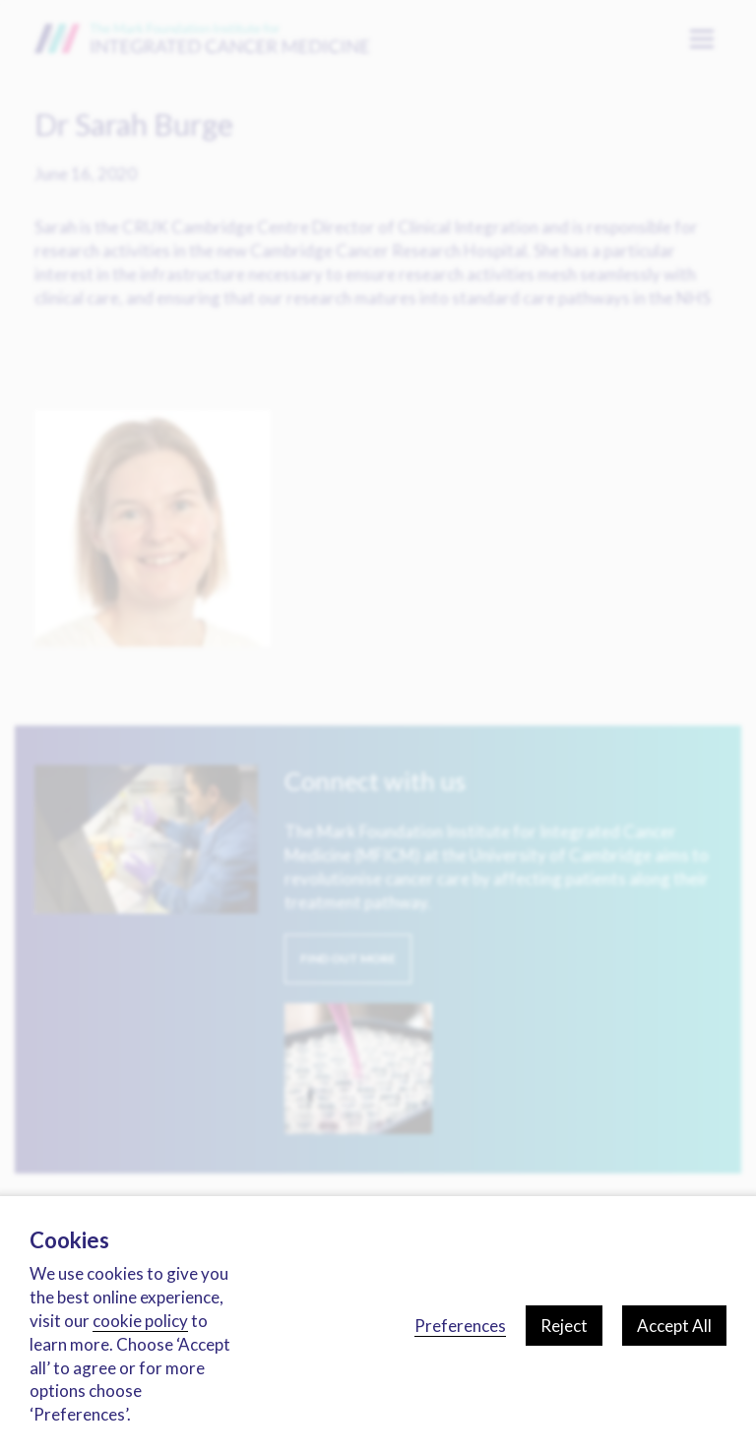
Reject (564, 1325)
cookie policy (140, 1320)
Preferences (460, 1325)
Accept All (674, 1325)
